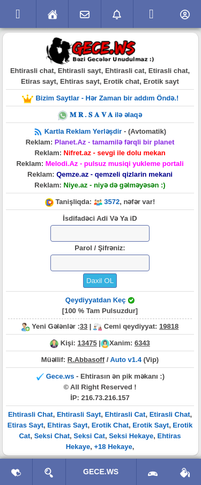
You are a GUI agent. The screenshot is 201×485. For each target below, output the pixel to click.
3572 (112, 202)
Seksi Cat (89, 436)
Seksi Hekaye (131, 436)
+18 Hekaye (113, 447)
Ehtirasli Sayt (79, 414)
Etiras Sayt (25, 425)
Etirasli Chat (170, 414)
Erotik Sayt (150, 425)
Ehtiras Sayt (67, 425)
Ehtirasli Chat (30, 414)
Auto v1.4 (126, 360)
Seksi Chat (52, 436)
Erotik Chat (110, 425)
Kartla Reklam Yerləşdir (84, 131)
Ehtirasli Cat (125, 414)
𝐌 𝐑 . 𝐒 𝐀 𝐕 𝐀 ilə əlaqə (100, 115)
